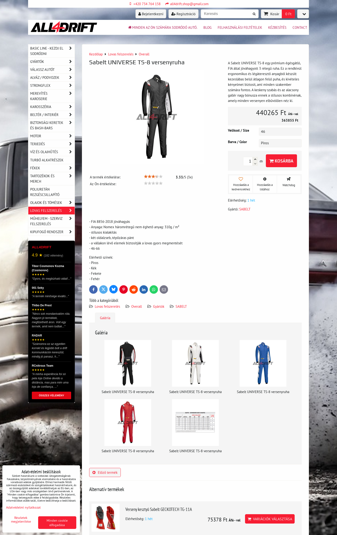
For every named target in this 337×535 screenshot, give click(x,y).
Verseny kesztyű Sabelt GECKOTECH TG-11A (158, 509)
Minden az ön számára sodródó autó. (162, 27)
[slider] (153, 176)
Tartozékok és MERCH (52, 178)
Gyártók (158, 306)
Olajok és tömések (52, 202)
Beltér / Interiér (52, 115)
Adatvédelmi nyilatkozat (23, 507)
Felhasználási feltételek (240, 27)
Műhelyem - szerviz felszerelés (52, 221)
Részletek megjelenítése (21, 519)
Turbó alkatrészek (46, 160)
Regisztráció (183, 13)
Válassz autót (52, 69)
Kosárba (281, 161)
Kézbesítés (277, 27)
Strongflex (52, 85)
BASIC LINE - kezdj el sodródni (52, 51)
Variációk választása (270, 519)
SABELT (181, 306)
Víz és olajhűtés (52, 152)
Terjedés (52, 144)
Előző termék (104, 472)
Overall (136, 306)
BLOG (207, 27)
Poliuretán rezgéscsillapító (44, 192)
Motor (52, 136)
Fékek (52, 168)
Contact (300, 27)
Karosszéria (52, 107)
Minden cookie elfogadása (57, 522)
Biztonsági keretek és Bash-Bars (52, 125)
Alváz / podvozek (52, 77)
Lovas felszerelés (107, 306)
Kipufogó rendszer (52, 232)
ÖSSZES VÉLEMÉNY (51, 395)
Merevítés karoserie (52, 96)
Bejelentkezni (150, 13)
